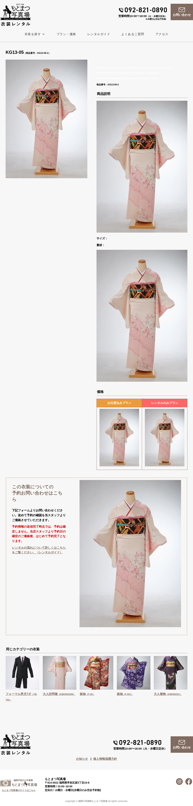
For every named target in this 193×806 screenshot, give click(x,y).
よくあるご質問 (132, 34)
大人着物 (168, 694)
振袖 (87, 694)
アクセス (162, 34)
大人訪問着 (59, 694)
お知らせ (82, 758)
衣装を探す (35, 34)
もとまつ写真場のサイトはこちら (18, 790)
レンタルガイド (98, 34)
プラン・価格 (66, 34)
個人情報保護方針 (105, 758)
